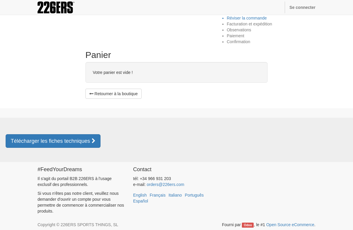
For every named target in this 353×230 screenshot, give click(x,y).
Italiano (175, 195)
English (140, 195)
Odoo (248, 225)
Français (158, 195)
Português (194, 195)
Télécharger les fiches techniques (53, 141)
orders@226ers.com (165, 184)
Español (140, 201)
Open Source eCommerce (290, 224)
